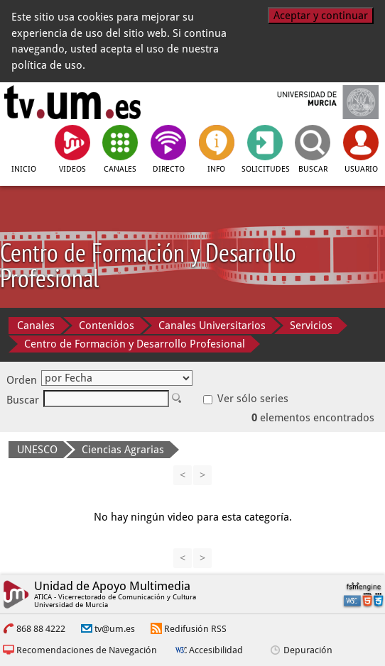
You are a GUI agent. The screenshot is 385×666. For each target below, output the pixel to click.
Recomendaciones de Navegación (86, 650)
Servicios (311, 325)
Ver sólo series (245, 398)
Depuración (307, 650)
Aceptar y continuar (320, 15)
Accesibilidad (216, 650)
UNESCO (37, 449)
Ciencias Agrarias (123, 449)
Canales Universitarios (212, 325)
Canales (36, 325)
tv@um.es (114, 628)
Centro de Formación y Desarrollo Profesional (134, 344)
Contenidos (106, 325)
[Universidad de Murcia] (313, 102)
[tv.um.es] (72, 102)
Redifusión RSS (195, 628)
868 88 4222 (40, 628)
